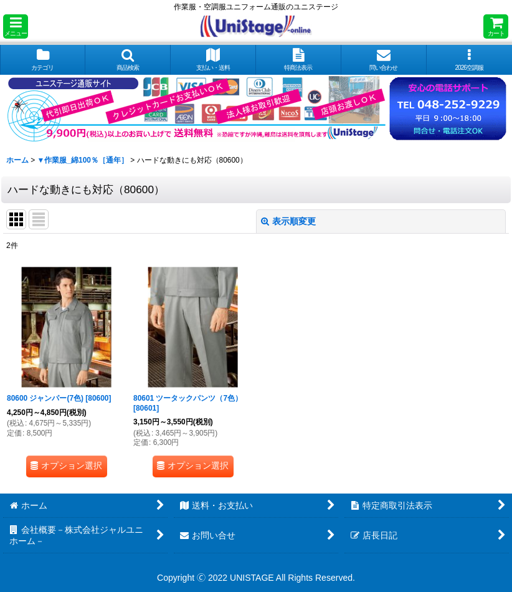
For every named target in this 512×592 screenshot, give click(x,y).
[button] (15, 26)
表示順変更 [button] (288, 221)
